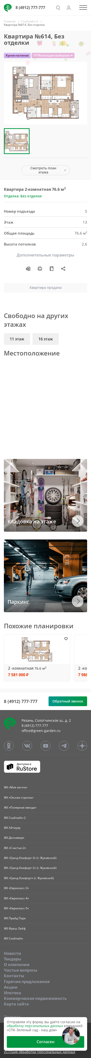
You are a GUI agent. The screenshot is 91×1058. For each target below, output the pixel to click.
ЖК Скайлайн (13, 938)
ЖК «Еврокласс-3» (16, 888)
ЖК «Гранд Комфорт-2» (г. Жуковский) (30, 868)
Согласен (45, 1041)
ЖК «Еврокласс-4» (16, 898)
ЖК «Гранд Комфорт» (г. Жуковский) (29, 878)
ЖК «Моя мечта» (15, 787)
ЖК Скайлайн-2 (15, 818)
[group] (45, 93)
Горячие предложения (27, 981)
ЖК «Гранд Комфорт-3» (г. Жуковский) (30, 858)
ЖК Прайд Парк (15, 918)
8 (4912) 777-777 (30, 7)
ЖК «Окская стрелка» (18, 797)
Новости (12, 953)
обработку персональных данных (35, 1025)
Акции (10, 987)
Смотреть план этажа (43, 170)
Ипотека (12, 992)
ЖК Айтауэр (12, 828)
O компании (17, 964)
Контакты (14, 975)
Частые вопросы (20, 970)
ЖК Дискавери (14, 838)
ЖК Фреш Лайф (15, 928)
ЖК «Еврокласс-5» (16, 908)
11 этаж (17, 339)
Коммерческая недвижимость (35, 998)
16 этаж (45, 339)
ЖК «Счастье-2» (15, 848)
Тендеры (12, 959)
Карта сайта (16, 1004)
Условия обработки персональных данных (39, 1052)
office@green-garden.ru (41, 730)
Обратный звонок (67, 701)
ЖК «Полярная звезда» (20, 807)
